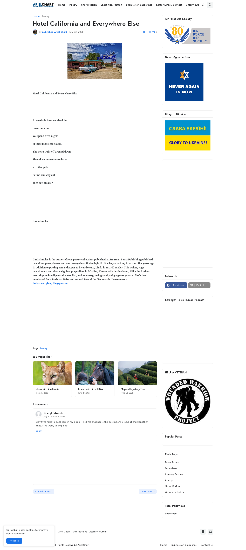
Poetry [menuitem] (73, 4)
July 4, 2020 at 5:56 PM (54, 416)
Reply (39, 431)
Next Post (147, 491)
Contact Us (207, 545)
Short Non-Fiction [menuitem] (111, 4)
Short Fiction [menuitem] (89, 4)
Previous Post (44, 491)
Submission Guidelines (184, 545)
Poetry (46, 16)
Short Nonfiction (174, 492)
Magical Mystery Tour (133, 389)
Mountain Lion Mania (47, 389)
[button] (203, 5)
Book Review (172, 462)
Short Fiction (172, 486)
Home (36, 16)
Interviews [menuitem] (192, 4)
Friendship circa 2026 (90, 389)
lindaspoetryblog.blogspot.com (50, 283)
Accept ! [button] (14, 540)
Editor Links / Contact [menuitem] (169, 4)
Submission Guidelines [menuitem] (139, 4)
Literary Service (174, 474)
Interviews (171, 468)
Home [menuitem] (61, 4)
